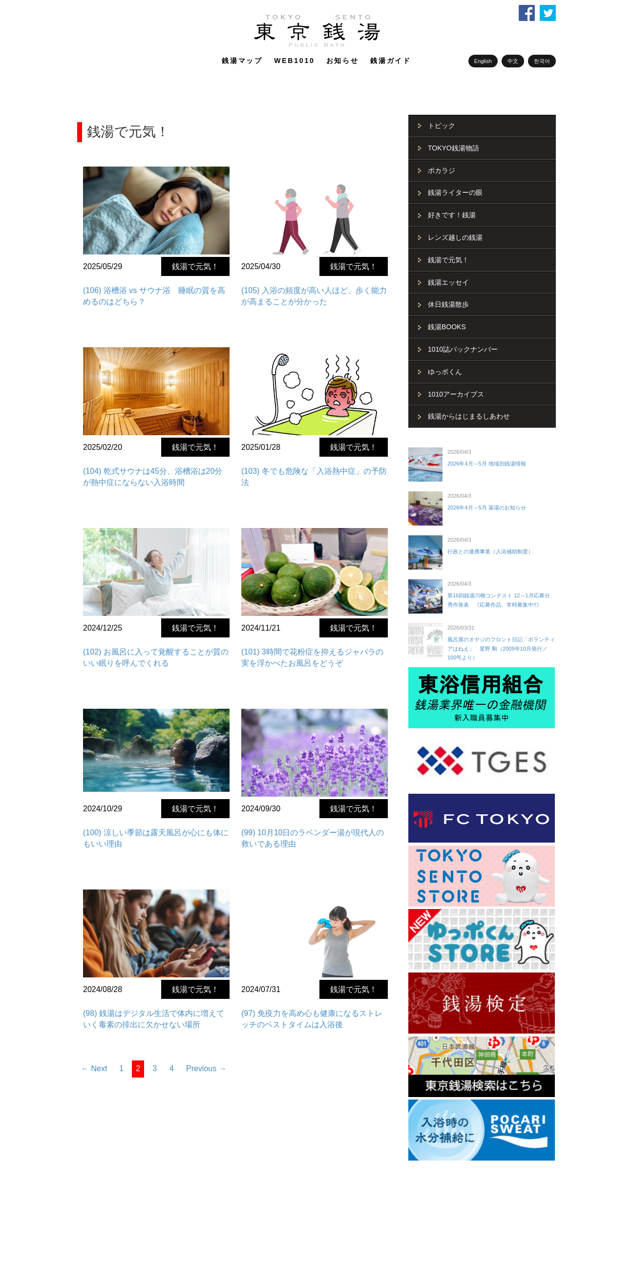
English (483, 61)
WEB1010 (294, 60)
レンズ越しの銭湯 (455, 237)
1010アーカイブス (456, 394)
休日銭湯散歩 (448, 304)
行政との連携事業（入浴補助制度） (490, 551)
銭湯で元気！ (195, 266)
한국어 (542, 61)
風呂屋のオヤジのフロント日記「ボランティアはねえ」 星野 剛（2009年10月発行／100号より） (501, 648)
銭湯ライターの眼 (455, 192)
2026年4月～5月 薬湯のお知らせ (486, 507)
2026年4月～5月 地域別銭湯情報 (486, 463)
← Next (94, 1068)
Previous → (206, 1068)
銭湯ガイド (390, 60)
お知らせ (342, 60)
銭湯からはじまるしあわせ (469, 416)
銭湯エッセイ (448, 282)
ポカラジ (441, 170)
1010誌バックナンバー (463, 349)
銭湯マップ (242, 60)
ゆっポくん (445, 372)
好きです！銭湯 (452, 215)
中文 (512, 61)
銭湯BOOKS (447, 327)
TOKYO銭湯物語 (453, 148)
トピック (441, 125)
